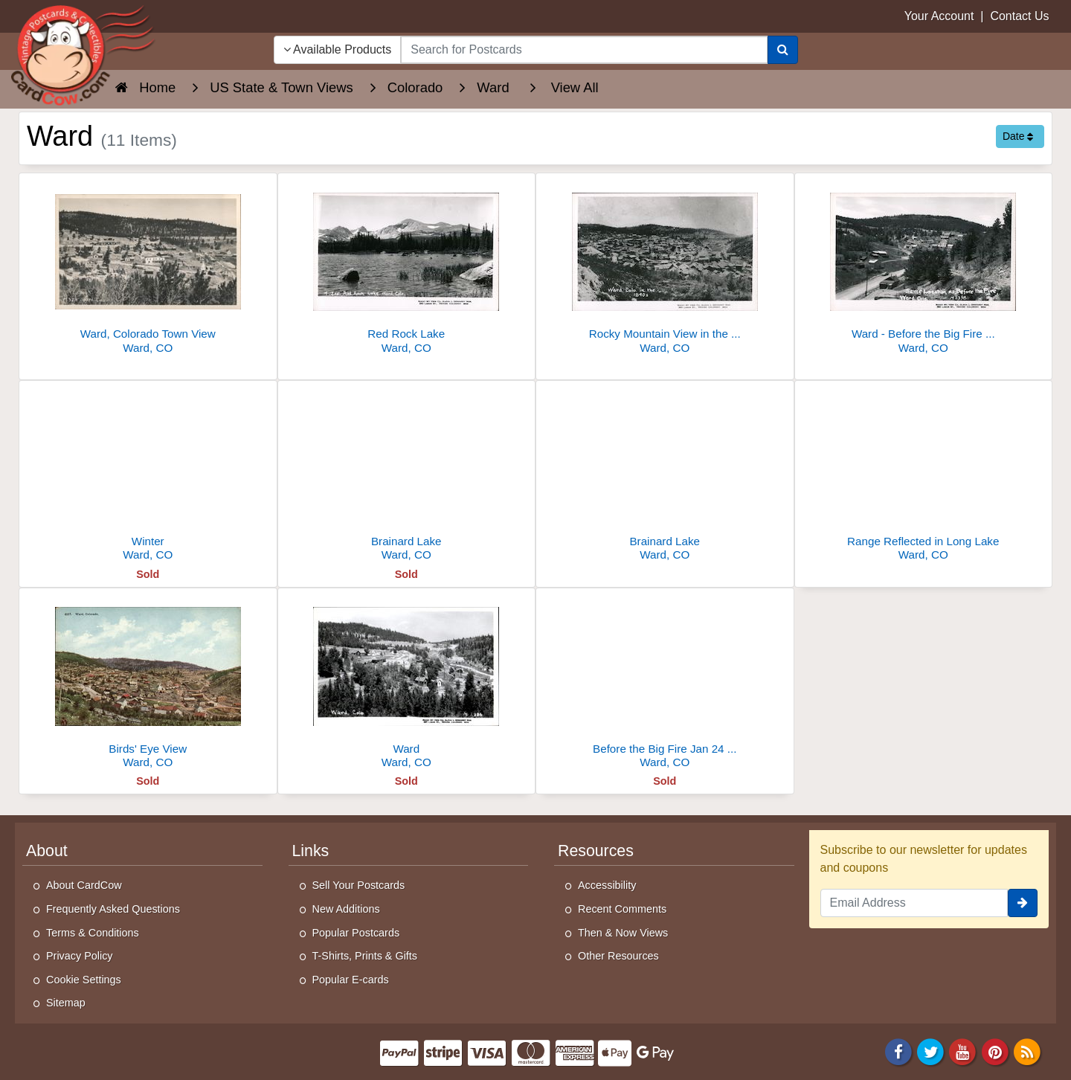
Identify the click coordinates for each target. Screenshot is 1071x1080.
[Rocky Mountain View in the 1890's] (665, 267)
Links (310, 851)
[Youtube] (963, 1050)
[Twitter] (930, 1050)
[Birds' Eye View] (148, 682)
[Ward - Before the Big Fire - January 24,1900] (923, 267)
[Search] (783, 50)
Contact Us (1019, 16)
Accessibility (607, 885)
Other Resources (618, 956)
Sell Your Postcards (358, 885)
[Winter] (148, 475)
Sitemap (66, 1003)
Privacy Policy (79, 956)
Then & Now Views (623, 933)
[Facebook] (898, 1050)
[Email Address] (914, 903)
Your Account (939, 16)
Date (1018, 136)
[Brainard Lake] (407, 475)
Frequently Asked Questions (113, 909)
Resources (596, 851)
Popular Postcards (356, 933)
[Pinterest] (995, 1050)
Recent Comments (622, 909)
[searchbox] (584, 50)
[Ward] (407, 682)
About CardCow (84, 885)
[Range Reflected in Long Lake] (923, 475)
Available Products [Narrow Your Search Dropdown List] (337, 49)
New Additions (346, 909)
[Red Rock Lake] (407, 267)
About (47, 851)
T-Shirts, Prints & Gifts (365, 956)
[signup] (1023, 903)
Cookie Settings (83, 980)
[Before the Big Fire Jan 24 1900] (665, 682)
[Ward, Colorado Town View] (148, 267)
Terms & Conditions (92, 933)
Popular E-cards (350, 980)
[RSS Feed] (1027, 1050)
